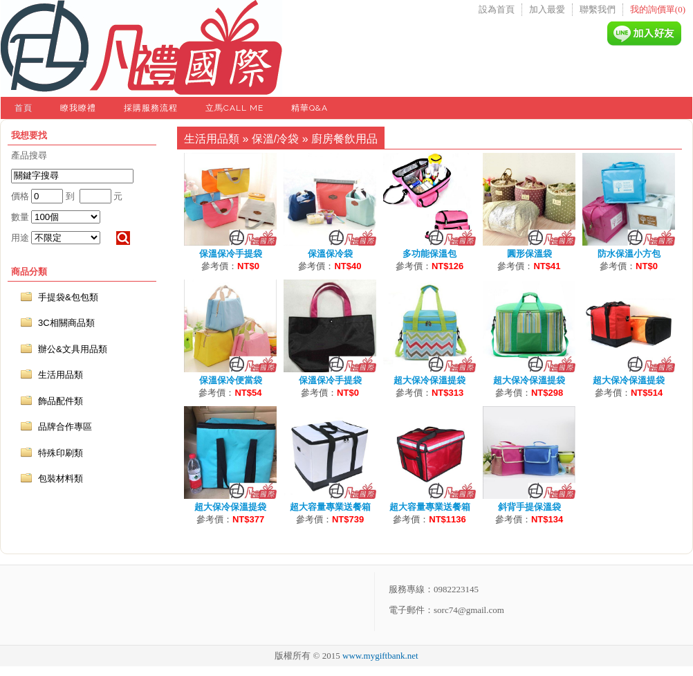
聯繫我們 (598, 9)
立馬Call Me (234, 108)
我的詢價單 (657, 9)
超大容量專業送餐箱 (330, 507)
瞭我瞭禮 (78, 108)
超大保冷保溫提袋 (429, 380)
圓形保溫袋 (529, 253)
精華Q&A (309, 108)
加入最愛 (547, 9)
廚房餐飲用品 (344, 139)
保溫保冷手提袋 (230, 253)
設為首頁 (497, 9)
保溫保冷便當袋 (230, 380)
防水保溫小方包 (629, 253)
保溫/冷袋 (275, 139)
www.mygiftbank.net (380, 655)
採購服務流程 (151, 108)
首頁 (24, 108)
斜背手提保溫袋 (529, 507)
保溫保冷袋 (330, 253)
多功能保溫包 (429, 253)
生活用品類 (211, 139)
